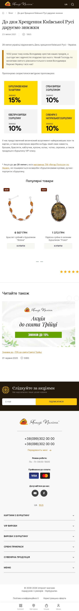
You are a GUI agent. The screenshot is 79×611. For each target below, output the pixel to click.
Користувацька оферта (54, 599)
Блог (11, 13)
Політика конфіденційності (26, 599)
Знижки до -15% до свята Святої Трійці (22, 352)
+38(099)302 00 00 (39, 439)
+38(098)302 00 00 (39, 444)
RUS (41, 506)
